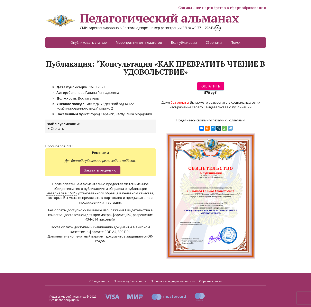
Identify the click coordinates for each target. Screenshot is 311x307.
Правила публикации (130, 281)
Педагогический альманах (142, 18)
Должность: (67, 98)
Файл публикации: (63, 124)
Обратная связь (210, 281)
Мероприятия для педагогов (139, 42)
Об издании (99, 281)
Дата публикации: (72, 87)
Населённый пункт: (73, 114)
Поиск (235, 42)
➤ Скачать (55, 128)
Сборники (214, 42)
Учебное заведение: (74, 104)
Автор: (62, 92)
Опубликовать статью (89, 42)
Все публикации (184, 42)
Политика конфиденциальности (173, 281)
